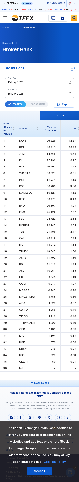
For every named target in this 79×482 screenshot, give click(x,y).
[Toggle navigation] (5, 18)
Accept (39, 471)
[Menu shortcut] (53, 18)
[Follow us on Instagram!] (58, 418)
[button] (39, 82)
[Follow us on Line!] (39, 418)
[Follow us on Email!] (11, 418)
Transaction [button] (37, 104)
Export (64, 104)
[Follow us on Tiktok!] (67, 418)
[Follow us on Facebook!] (21, 418)
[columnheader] (8, 128)
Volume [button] (15, 104)
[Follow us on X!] (49, 418)
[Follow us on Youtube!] (30, 418)
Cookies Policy (54, 461)
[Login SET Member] (62, 18)
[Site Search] (74, 18)
